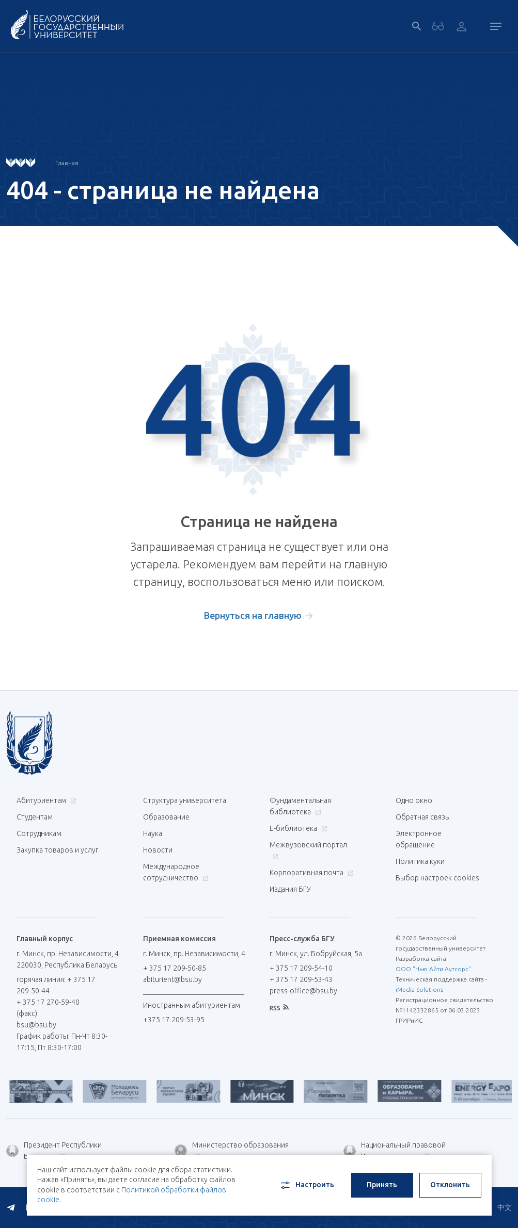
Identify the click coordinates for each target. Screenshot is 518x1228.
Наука (152, 833)
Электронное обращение (419, 839)
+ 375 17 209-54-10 (301, 968)
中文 (504, 1207)
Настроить (306, 1185)
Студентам (35, 817)
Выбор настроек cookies (437, 878)
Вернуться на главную (253, 615)
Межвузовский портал (308, 850)
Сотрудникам (39, 833)
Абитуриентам (45, 800)
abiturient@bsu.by (172, 979)
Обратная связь (422, 817)
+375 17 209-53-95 (174, 1020)
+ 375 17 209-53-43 (301, 979)
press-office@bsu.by (303, 991)
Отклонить (450, 1185)
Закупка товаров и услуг (57, 850)
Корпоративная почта (310, 873)
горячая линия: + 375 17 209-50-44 (56, 985)
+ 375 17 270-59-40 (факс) (48, 1008)
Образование (166, 817)
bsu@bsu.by (36, 1025)
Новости (157, 850)
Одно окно (414, 800)
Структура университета (184, 800)
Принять (382, 1185)
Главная (67, 162)
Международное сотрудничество (176, 872)
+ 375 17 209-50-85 (174, 968)
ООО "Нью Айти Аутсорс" (433, 968)
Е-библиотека (297, 828)
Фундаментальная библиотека (300, 806)
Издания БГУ (290, 889)
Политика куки (420, 861)
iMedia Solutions (419, 989)
